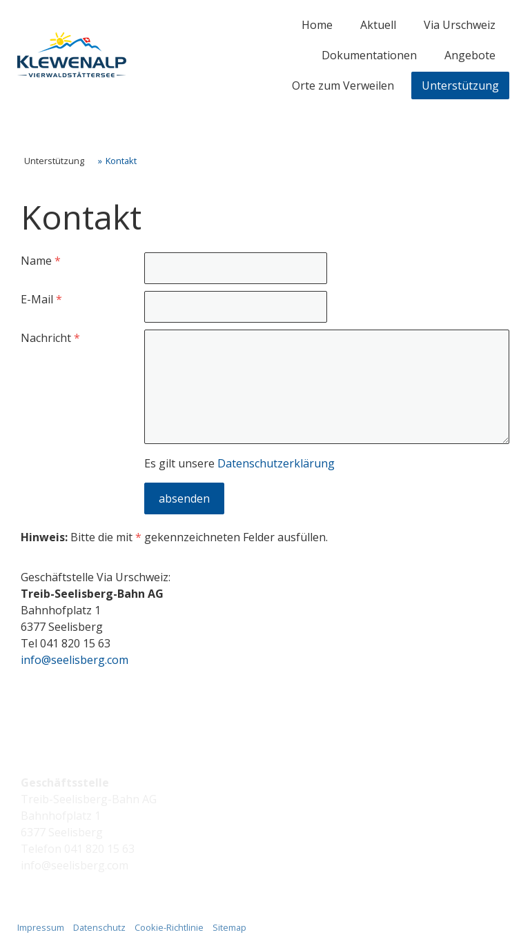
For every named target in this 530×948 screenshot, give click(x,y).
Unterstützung (460, 85)
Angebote (469, 55)
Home (317, 24)
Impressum (40, 927)
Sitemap (229, 927)
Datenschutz (99, 927)
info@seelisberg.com (74, 659)
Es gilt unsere (239, 463)
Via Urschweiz (459, 24)
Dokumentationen (369, 55)
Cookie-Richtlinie (169, 927)
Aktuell (378, 24)
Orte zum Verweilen (343, 85)
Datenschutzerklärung (276, 463)
